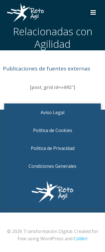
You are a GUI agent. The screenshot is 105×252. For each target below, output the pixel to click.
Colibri (80, 238)
